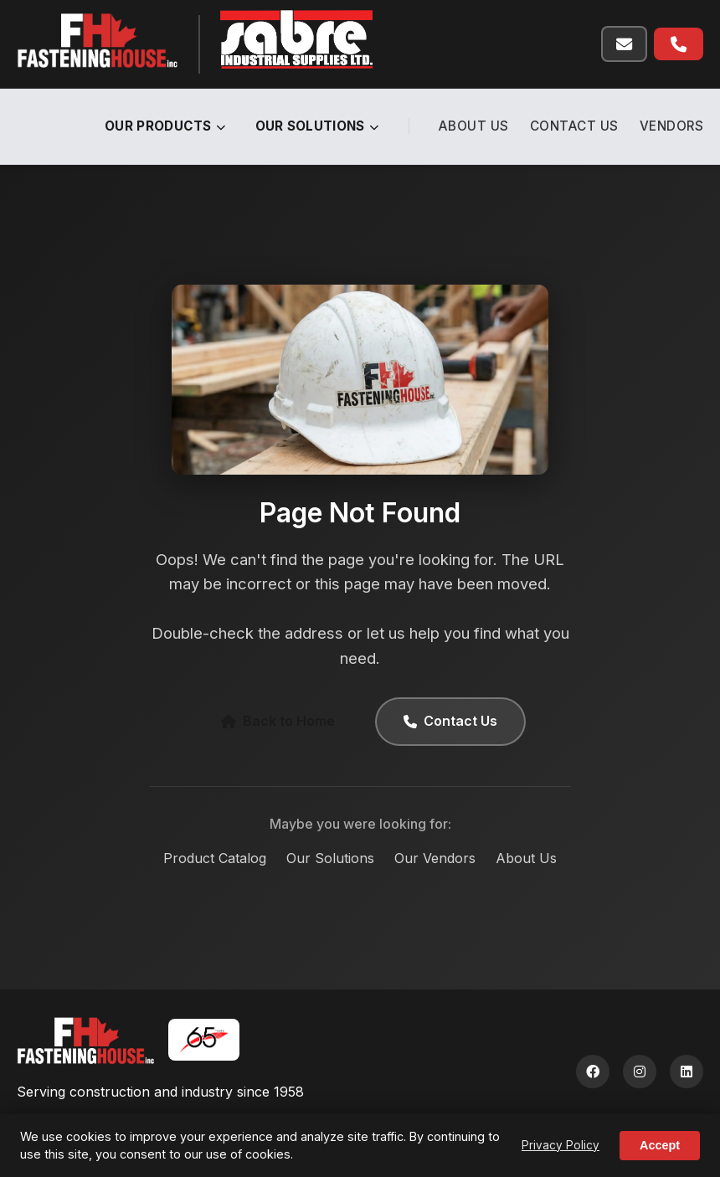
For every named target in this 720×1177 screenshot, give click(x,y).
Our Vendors (435, 858)
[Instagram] (639, 1071)
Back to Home (278, 720)
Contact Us (574, 126)
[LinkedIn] (686, 1071)
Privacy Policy (560, 1145)
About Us (474, 126)
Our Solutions (317, 126)
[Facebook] (592, 1071)
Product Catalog (214, 858)
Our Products (165, 126)
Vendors (672, 126)
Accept (660, 1145)
